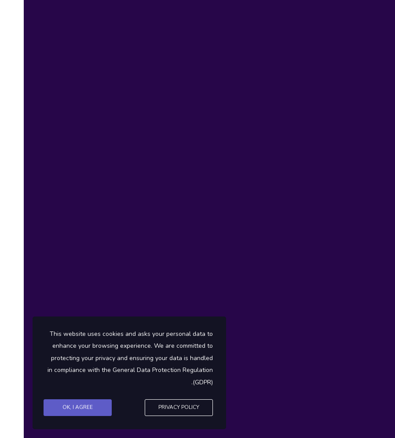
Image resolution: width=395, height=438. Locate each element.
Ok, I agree (54, 407)
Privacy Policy (155, 407)
